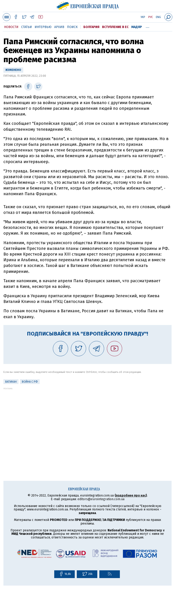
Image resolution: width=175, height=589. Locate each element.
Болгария (91, 27)
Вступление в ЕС (115, 27)
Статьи (26, 27)
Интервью (43, 27)
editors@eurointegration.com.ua (100, 499)
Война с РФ (30, 381)
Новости (11, 27)
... (147, 26)
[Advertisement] (87, 421)
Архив (59, 27)
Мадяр (136, 27)
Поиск (72, 27)
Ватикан (11, 381)
